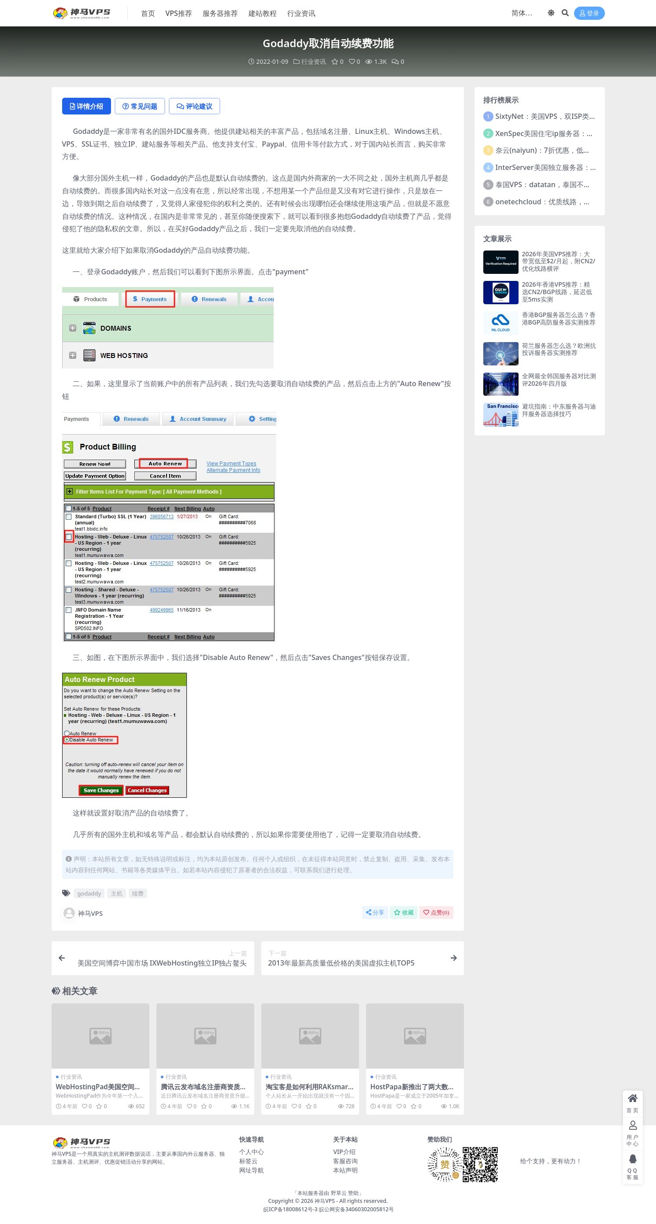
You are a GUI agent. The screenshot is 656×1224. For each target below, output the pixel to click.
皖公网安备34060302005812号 (356, 1209)
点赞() (436, 912)
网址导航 (251, 1170)
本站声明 (345, 1170)
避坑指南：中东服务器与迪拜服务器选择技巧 (559, 410)
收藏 (404, 912)
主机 (116, 893)
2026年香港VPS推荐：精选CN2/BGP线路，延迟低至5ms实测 (557, 291)
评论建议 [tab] (194, 106)
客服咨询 (345, 1161)
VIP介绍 (344, 1151)
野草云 (339, 1193)
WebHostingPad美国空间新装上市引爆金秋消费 (98, 1090)
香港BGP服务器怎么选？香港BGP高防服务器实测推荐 (559, 318)
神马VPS (82, 913)
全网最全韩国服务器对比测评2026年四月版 (559, 379)
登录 (589, 13)
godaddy (89, 893)
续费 (138, 893)
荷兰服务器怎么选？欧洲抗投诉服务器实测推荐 (559, 349)
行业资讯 (313, 61)
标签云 (248, 1161)
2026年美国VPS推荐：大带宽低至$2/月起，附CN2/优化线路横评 (559, 261)
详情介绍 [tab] (86, 106)
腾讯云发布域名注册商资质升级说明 (204, 1090)
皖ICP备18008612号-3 (290, 1209)
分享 (375, 912)
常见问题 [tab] (139, 106)
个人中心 (251, 1151)
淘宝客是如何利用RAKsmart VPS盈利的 (308, 1090)
